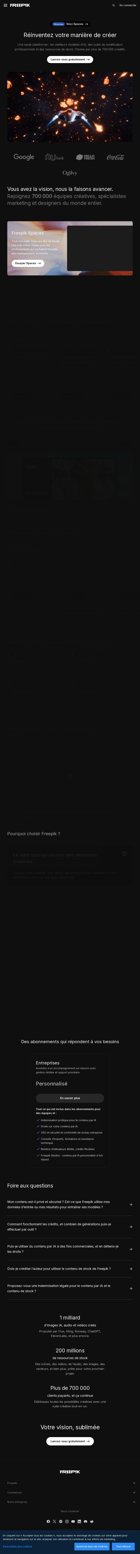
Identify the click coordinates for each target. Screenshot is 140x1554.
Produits (71, 1483)
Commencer (71, 1492)
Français (70, 1533)
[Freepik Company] (70, 1471)
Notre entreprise (71, 1502)
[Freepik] (20, 5)
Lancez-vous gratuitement (70, 59)
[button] (70, 1533)
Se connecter (127, 5)
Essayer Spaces (28, 263)
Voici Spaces (70, 24)
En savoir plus (70, 1098)
